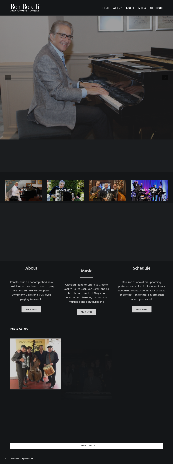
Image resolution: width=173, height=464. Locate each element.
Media (142, 8)
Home (105, 8)
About (117, 8)
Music (130, 8)
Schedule (156, 8)
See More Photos (86, 445)
